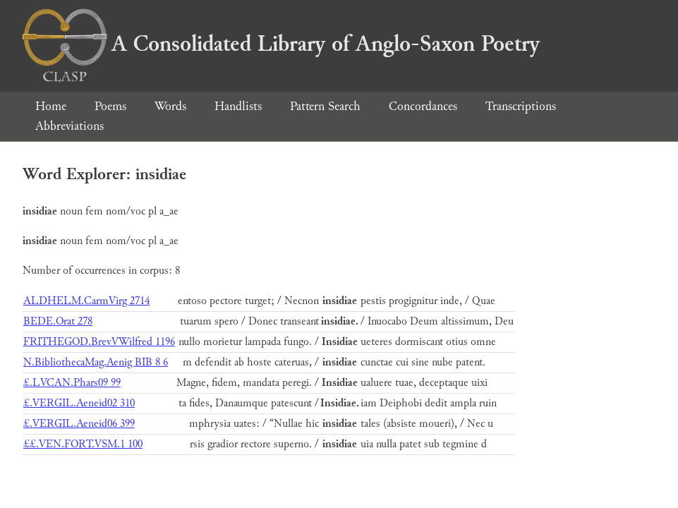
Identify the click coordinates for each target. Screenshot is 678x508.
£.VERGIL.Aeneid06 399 (79, 424)
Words (170, 106)
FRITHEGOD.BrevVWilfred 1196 (99, 342)
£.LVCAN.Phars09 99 (72, 383)
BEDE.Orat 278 (57, 321)
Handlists (238, 106)
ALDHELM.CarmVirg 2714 (86, 301)
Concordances (423, 106)
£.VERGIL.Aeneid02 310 (79, 403)
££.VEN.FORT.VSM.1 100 (83, 444)
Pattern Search (325, 106)
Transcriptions (520, 106)
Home (50, 106)
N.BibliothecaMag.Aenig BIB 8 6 (95, 362)
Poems (110, 106)
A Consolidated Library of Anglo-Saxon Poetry (281, 44)
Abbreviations (69, 126)
